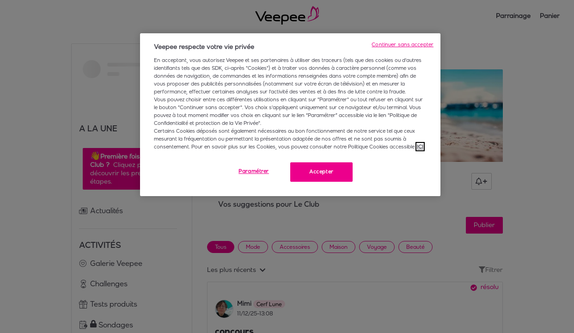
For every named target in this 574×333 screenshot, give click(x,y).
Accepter (321, 171)
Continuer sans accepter (403, 44)
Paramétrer (253, 171)
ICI (420, 146)
